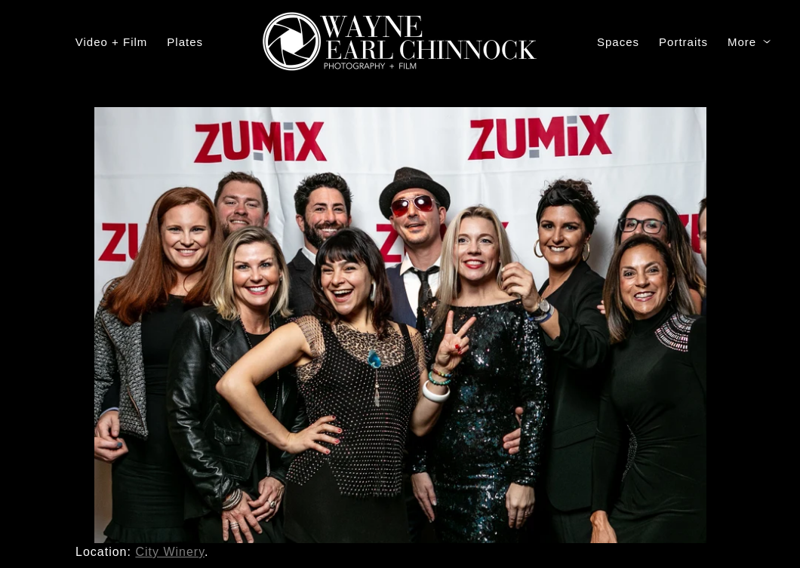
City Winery (170, 551)
